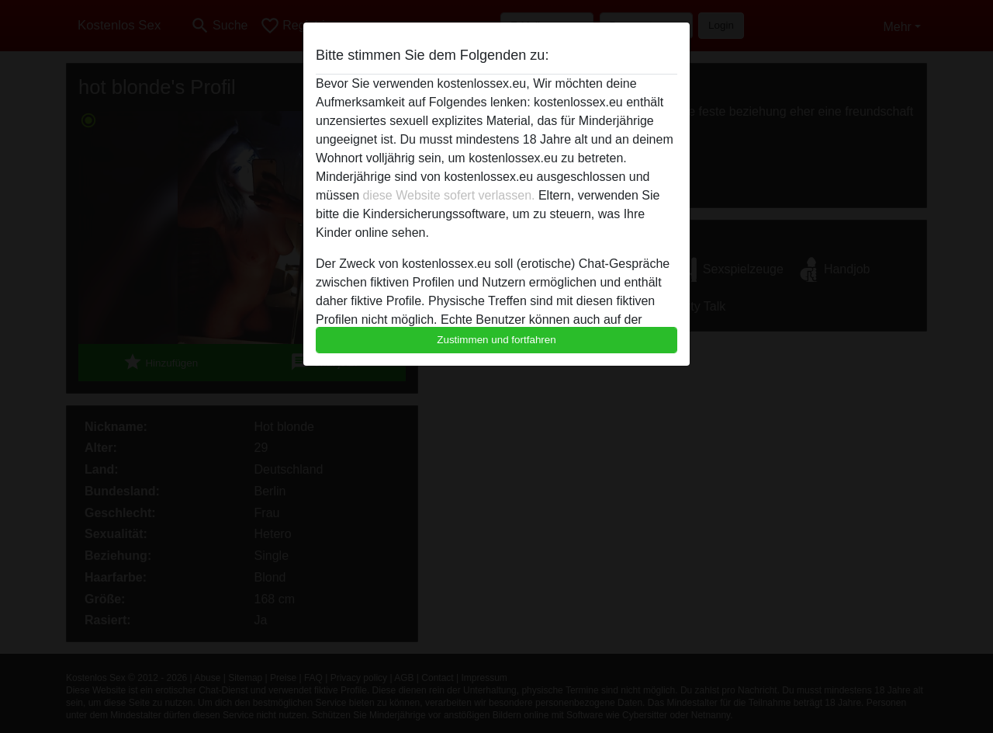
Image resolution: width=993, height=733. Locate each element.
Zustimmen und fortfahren (496, 340)
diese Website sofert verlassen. (448, 195)
